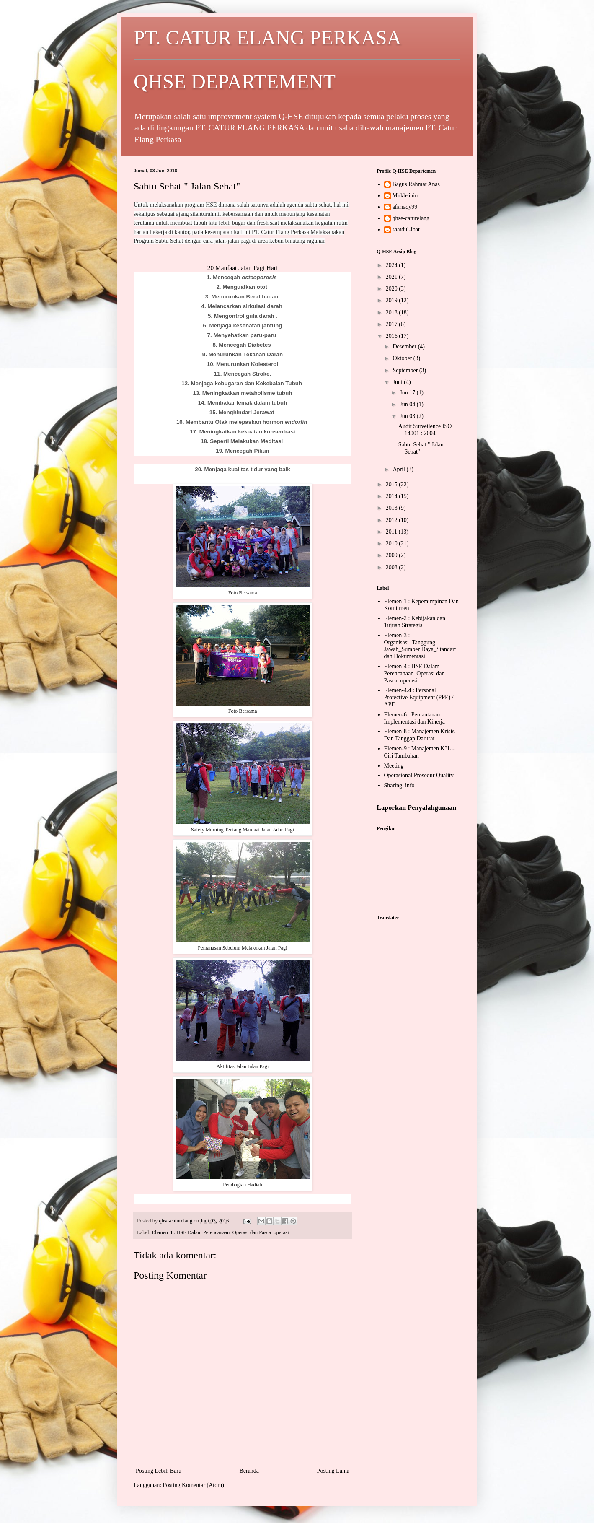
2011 (392, 532)
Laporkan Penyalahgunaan (416, 808)
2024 (392, 265)
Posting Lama (333, 1471)
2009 (392, 555)
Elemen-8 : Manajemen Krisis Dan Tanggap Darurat (419, 735)
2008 (392, 567)
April (399, 469)
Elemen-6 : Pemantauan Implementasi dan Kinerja (414, 718)
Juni (398, 382)
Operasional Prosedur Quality (419, 775)
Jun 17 (408, 392)
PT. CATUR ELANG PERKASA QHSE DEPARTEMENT (297, 59)
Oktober (403, 358)
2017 (392, 324)
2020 (392, 288)
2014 (392, 496)
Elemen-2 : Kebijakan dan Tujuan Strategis (415, 621)
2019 (392, 300)
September (406, 370)
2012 (392, 520)
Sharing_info (399, 785)
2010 (392, 543)
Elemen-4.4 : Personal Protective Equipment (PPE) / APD (419, 697)
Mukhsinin (405, 195)
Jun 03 (408, 416)
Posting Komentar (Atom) (193, 1485)
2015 (392, 484)
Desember (405, 346)
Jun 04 (408, 404)
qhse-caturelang (411, 218)
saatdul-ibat (406, 229)
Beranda (249, 1471)
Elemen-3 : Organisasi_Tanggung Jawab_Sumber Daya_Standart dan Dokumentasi (420, 645)
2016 (392, 336)
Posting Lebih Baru (158, 1471)
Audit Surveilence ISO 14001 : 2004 (425, 429)
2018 (392, 312)
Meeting (394, 766)
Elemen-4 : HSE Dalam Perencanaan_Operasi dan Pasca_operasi (220, 1232)
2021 (392, 277)
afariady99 (405, 207)
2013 (392, 508)
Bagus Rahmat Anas (416, 184)
